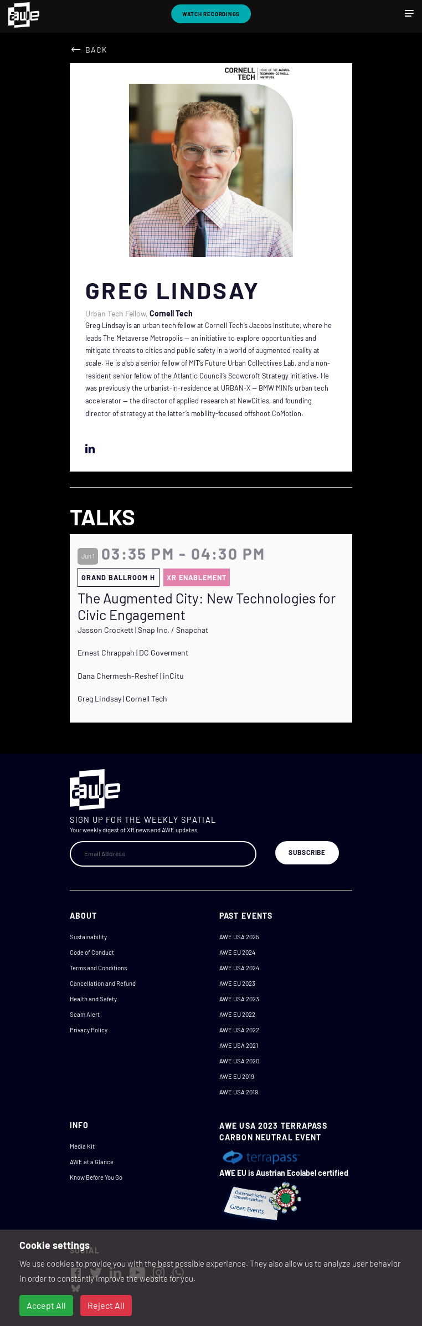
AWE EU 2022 (237, 1014)
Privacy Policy (88, 1029)
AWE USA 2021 (238, 1045)
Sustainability (88, 936)
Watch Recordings (211, 14)
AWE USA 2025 (239, 936)
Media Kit (82, 1146)
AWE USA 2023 (239, 998)
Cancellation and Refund (103, 983)
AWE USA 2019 (238, 1091)
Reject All (106, 1305)
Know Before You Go (96, 1177)
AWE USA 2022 (239, 1029)
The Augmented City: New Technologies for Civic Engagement (207, 606)
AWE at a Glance (92, 1161)
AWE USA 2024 (239, 967)
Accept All (46, 1305)
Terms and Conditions (98, 967)
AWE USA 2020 (239, 1060)
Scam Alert (85, 1014)
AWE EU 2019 (236, 1076)
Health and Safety (93, 998)
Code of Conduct (92, 952)
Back (96, 49)
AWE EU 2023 (237, 983)
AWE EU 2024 (237, 952)
